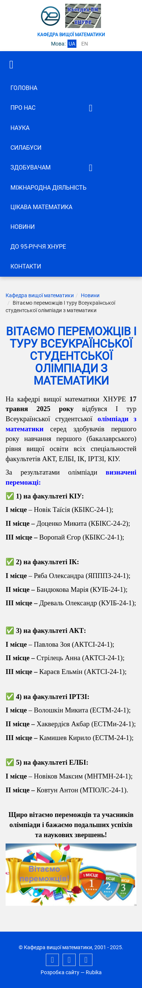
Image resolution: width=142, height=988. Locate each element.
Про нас (22, 107)
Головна (23, 87)
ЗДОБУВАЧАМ (30, 167)
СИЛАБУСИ (25, 147)
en (84, 44)
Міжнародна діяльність (48, 187)
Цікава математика (41, 207)
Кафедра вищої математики (40, 295)
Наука (19, 127)
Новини (22, 226)
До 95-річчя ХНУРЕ (38, 246)
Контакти (25, 266)
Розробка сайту (60, 972)
